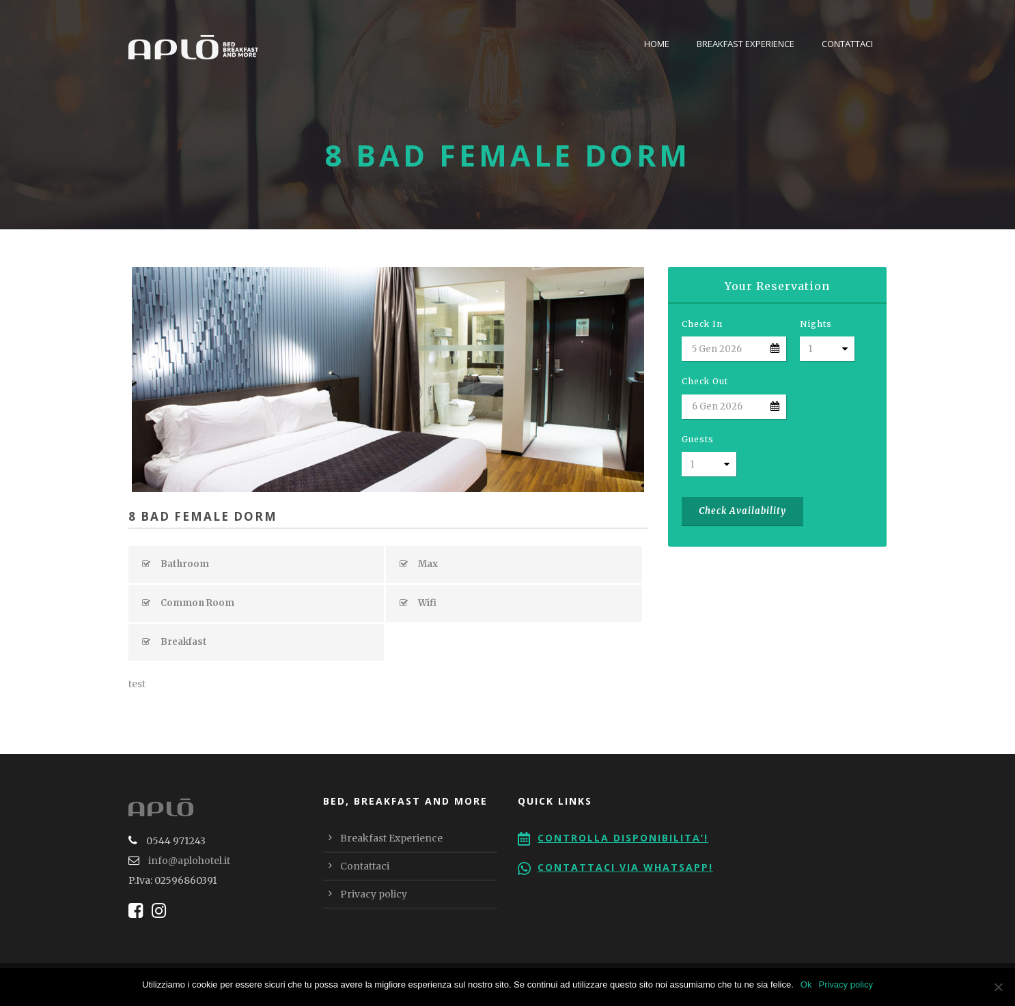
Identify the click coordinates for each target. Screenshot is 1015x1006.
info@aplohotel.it (189, 860)
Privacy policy (373, 894)
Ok (806, 984)
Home (656, 44)
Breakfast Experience (745, 44)
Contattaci (847, 44)
